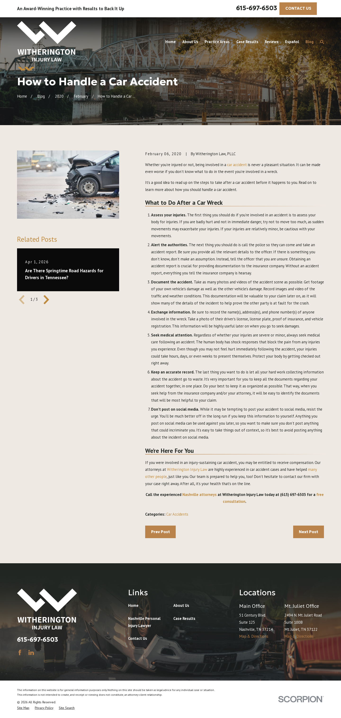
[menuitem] (23, 708)
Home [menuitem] (170, 41)
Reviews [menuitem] (271, 41)
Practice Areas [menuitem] (217, 41)
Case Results (184, 618)
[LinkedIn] (31, 652)
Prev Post (160, 531)
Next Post (308, 531)
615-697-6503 (256, 8)
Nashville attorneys (199, 494)
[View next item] (46, 299)
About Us (181, 605)
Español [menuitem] (292, 41)
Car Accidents (177, 514)
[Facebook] (19, 652)
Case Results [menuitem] (247, 41)
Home (133, 605)
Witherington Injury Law (187, 469)
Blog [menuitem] (309, 41)
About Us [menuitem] (190, 41)
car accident (237, 164)
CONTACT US (298, 8)
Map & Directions (253, 636)
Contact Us (137, 638)
